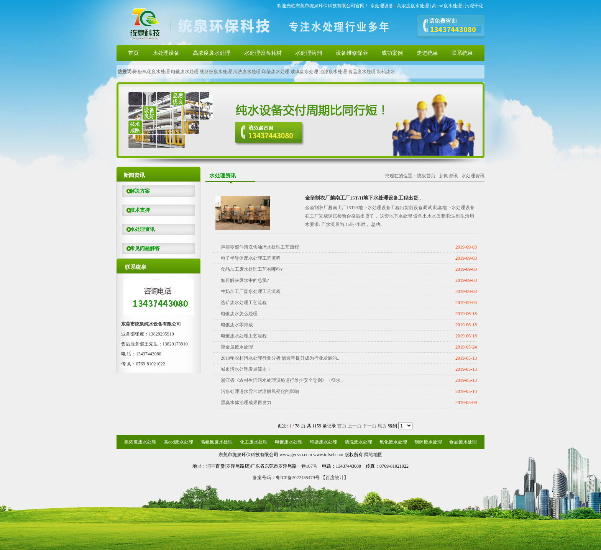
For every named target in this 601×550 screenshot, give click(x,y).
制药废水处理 (428, 442)
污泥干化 (474, 5)
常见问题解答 (141, 248)
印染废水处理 (275, 71)
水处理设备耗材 (263, 53)
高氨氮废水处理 (216, 442)
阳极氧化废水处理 (151, 71)
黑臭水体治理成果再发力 (246, 402)
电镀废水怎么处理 (239, 313)
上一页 (354, 426)
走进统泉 (427, 53)
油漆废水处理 (333, 71)
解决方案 (136, 191)
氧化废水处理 (393, 442)
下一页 (369, 426)
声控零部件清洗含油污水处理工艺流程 (260, 247)
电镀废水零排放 (237, 324)
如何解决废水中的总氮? (245, 280)
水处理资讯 (138, 229)
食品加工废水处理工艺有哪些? (251, 269)
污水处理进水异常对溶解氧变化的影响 (260, 391)
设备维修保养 (352, 53)
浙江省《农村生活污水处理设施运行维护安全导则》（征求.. (282, 380)
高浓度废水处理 (413, 5)
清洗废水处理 (247, 71)
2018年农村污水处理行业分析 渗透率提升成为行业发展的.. (280, 358)
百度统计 (334, 477)
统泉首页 (426, 175)
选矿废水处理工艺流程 (244, 302)
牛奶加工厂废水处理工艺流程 (251, 291)
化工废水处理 (254, 442)
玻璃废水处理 (304, 71)
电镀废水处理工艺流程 (244, 336)
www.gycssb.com (295, 454)
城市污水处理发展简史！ (246, 369)
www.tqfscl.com (328, 454)
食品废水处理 (362, 71)
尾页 (382, 426)
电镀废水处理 (185, 71)
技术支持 (136, 210)
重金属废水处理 (237, 347)
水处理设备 (381, 5)
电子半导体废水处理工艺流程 (251, 258)
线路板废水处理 (216, 71)
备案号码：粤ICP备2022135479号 (286, 477)
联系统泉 (462, 53)
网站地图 (373, 454)
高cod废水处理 (446, 5)
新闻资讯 (448, 175)
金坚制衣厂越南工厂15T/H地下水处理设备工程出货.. (363, 198)
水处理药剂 (308, 53)
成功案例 (392, 53)
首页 (133, 53)
